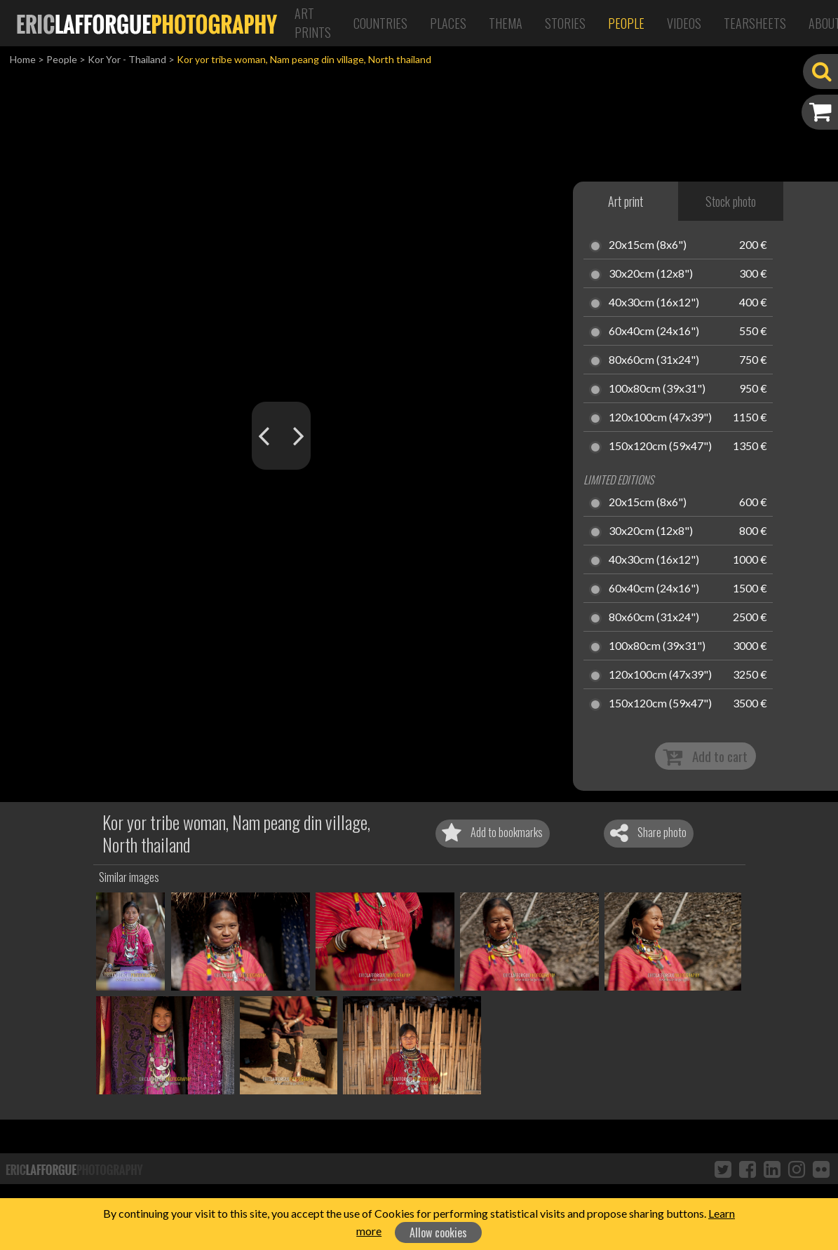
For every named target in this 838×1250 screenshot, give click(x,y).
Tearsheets (755, 23)
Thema (505, 23)
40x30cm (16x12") (654, 302)
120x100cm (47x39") (660, 417)
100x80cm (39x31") (657, 389)
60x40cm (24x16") (654, 331)
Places (448, 23)
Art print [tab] (625, 201)
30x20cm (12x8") (651, 274)
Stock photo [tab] (730, 201)
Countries (380, 23)
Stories (565, 23)
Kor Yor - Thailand (127, 59)
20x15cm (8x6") (648, 245)
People (626, 23)
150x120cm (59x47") (660, 446)
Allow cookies (438, 1232)
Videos (684, 23)
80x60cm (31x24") (654, 360)
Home (23, 59)
